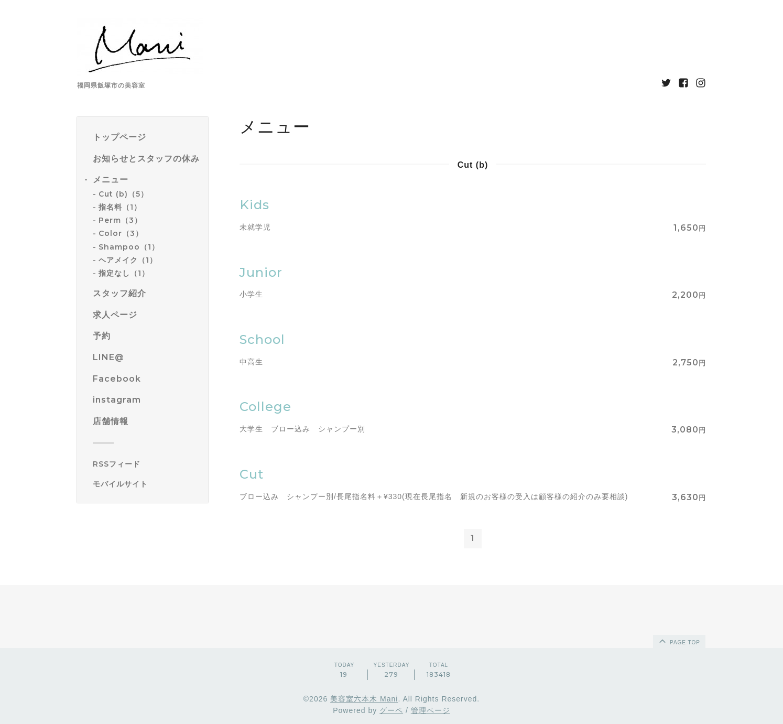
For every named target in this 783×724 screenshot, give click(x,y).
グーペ (391, 710)
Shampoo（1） (129, 247)
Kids (254, 204)
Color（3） (121, 233)
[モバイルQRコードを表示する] (146, 484)
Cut (252, 474)
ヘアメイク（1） (128, 260)
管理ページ (430, 710)
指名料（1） (120, 207)
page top (678, 640)
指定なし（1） (124, 273)
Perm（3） (120, 220)
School (262, 339)
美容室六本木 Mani (364, 699)
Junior (261, 272)
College (265, 406)
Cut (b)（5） (123, 194)
